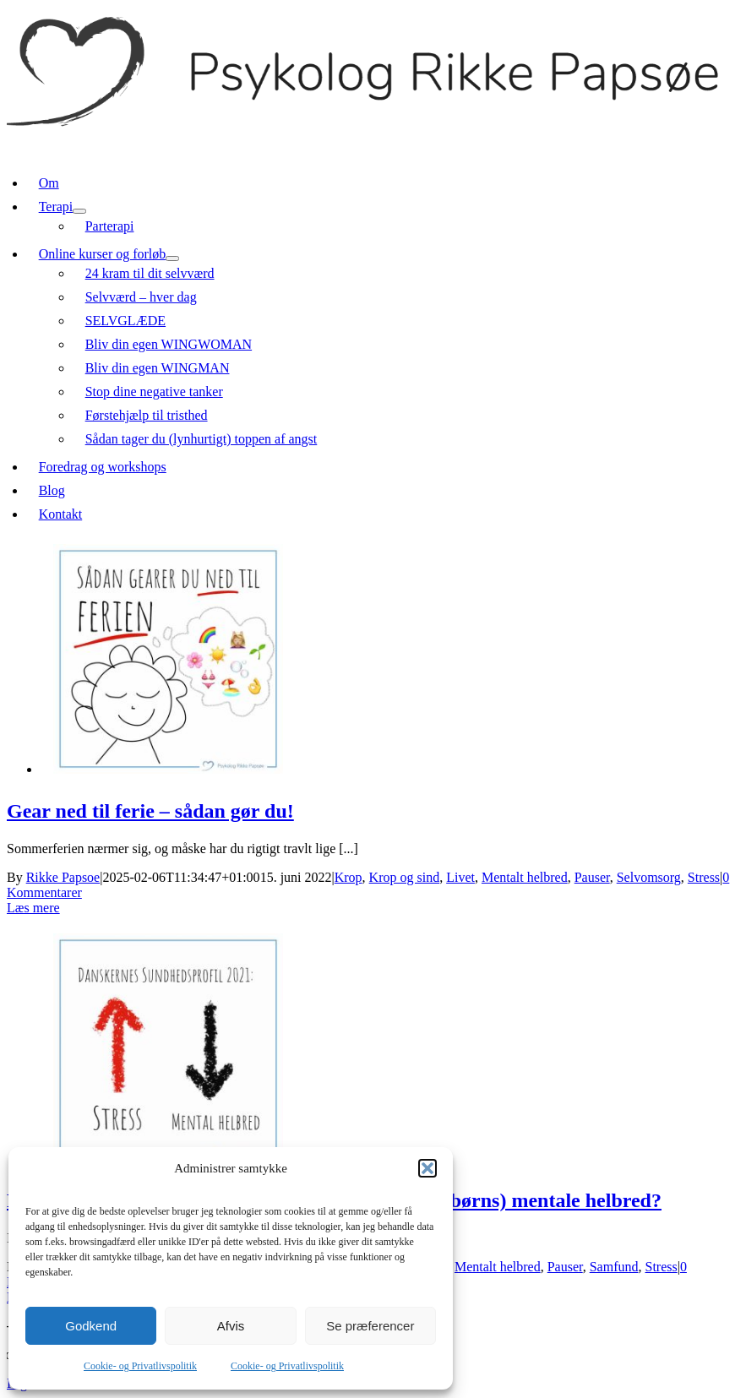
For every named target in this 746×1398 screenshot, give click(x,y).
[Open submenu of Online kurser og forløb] (172, 258)
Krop (348, 877)
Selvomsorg (649, 877)
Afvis (231, 1326)
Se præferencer (370, 1326)
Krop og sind (404, 877)
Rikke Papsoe (63, 877)
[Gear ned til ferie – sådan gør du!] (168, 769)
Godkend (91, 1326)
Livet (460, 877)
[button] (427, 1168)
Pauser (592, 877)
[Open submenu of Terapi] (79, 211)
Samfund (614, 1266)
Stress (704, 877)
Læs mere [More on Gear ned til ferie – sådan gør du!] (33, 907)
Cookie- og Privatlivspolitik (140, 1366)
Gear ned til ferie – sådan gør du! (150, 811)
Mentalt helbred (525, 877)
